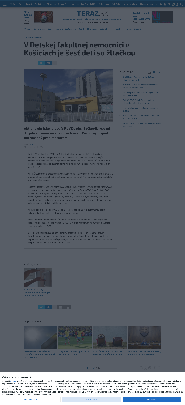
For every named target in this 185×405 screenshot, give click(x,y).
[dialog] (92, 388)
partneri (13, 381)
